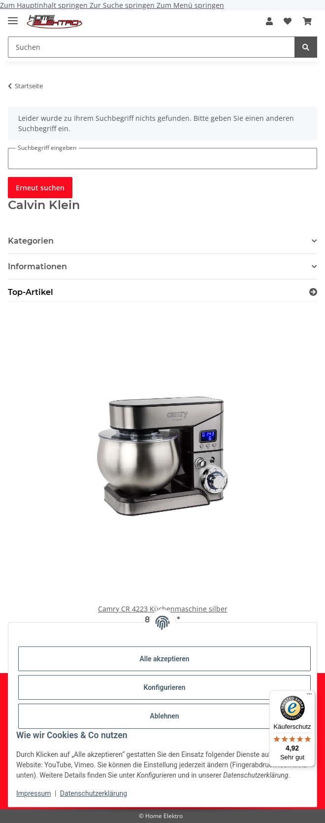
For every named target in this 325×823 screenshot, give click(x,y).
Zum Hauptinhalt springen (45, 5)
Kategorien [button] (31, 241)
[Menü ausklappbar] (13, 16)
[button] (269, 21)
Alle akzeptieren (164, 659)
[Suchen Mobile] (151, 47)
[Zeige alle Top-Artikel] (313, 292)
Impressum (33, 793)
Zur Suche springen (123, 5)
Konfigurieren (164, 687)
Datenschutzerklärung (93, 793)
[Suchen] (305, 47)
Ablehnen (164, 716)
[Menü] (309, 696)
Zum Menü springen (190, 5)
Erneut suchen (40, 187)
